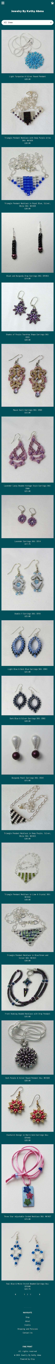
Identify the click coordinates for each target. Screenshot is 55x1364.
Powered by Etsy (27, 1359)
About (27, 1321)
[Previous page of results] (15, 1294)
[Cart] (52, 3)
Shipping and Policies (27, 1329)
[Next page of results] (39, 1294)
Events (27, 1325)
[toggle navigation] (2, 3)
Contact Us (27, 1333)
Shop (27, 1317)
